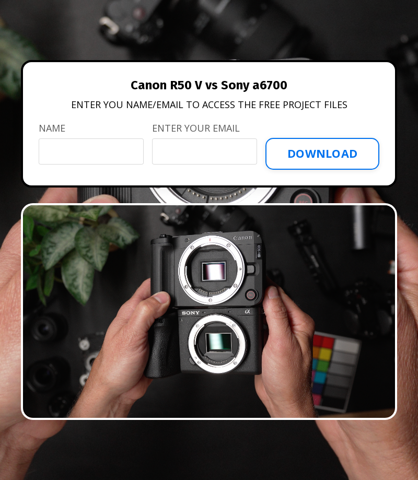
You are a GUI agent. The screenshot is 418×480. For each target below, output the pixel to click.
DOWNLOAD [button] (322, 153)
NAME (52, 128)
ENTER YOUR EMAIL (196, 128)
